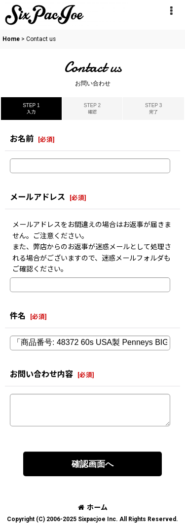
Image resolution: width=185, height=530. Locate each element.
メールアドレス (37, 197)
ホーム (93, 507)
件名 (18, 316)
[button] (171, 10)
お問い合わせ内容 (41, 374)
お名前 (22, 139)
